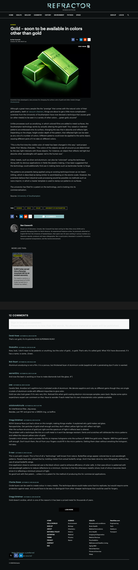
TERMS (49, 537)
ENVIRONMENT (59, 15)
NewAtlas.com (115, 520)
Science (13, 24)
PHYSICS (70, 15)
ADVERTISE (51, 535)
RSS (48, 546)
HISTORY (48, 15)
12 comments (49, 216)
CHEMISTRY (38, 15)
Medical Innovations (96, 529)
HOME (11, 15)
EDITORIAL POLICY (53, 532)
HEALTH (19, 15)
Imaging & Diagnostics (96, 535)
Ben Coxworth (26, 225)
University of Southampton (28, 196)
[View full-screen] (88, 46)
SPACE (78, 15)
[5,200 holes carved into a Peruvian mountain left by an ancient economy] (22, 259)
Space (70, 540)
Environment (17, 255)
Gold (29, 208)
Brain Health (93, 526)
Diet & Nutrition (94, 549)
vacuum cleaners (36, 111)
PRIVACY (50, 540)
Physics (70, 537)
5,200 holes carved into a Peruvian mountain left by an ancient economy (21, 272)
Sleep (91, 554)
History (70, 532)
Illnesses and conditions (97, 523)
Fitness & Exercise (95, 551)
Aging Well (92, 546)
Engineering (114, 523)
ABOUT (49, 529)
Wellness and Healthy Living (98, 543)
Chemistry (71, 529)
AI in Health (93, 532)
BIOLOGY (28, 15)
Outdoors (113, 529)
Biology (70, 526)
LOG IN (121, 15)
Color (38, 208)
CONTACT (50, 543)
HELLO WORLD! (52, 523)
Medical (70, 535)
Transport (113, 532)
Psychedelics (93, 540)
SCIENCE (71, 520)
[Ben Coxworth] (16, 39)
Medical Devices (94, 537)
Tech (111, 526)
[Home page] (69, 6)
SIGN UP (113, 15)
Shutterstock (14, 102)
